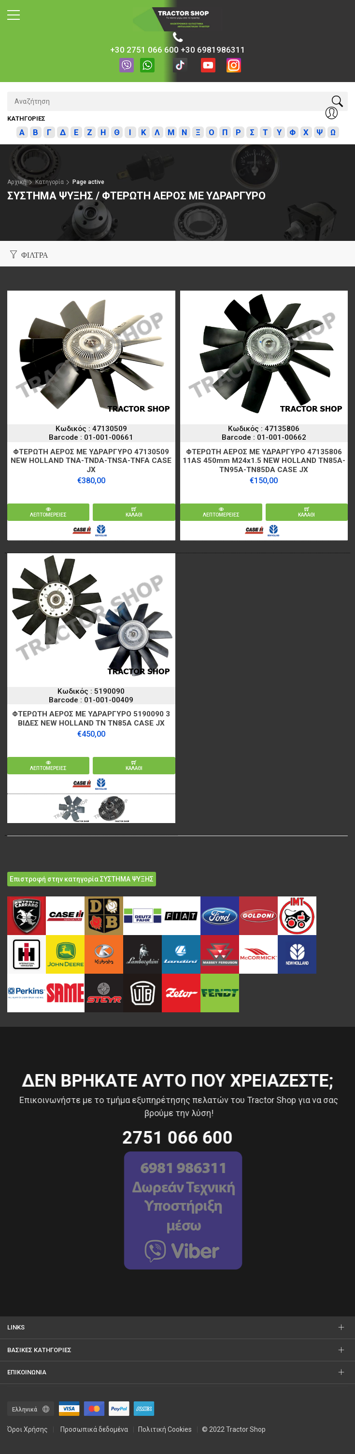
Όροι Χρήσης (27, 1429)
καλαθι (134, 512)
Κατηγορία (49, 182)
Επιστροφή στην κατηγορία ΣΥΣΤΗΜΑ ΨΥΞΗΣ (82, 879)
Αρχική (17, 182)
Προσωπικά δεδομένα (94, 1429)
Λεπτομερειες (48, 512)
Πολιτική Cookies (165, 1429)
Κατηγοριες (26, 118)
